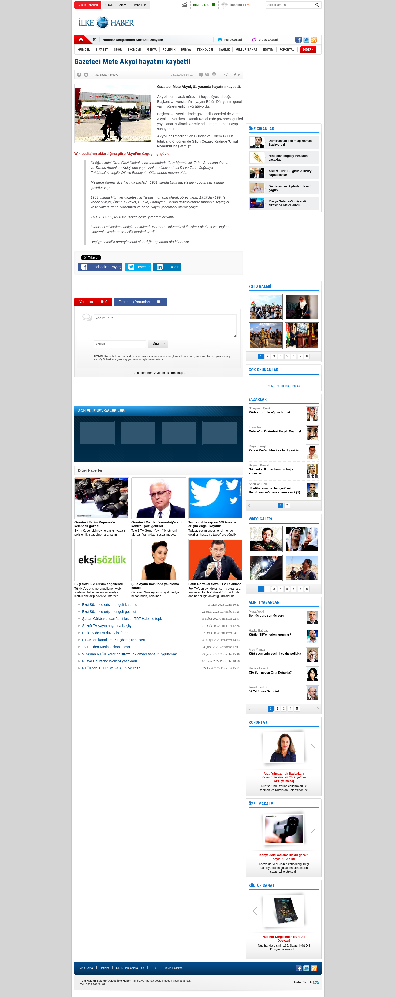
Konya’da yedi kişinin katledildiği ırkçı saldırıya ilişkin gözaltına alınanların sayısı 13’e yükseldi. (284, 863)
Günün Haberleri (88, 4)
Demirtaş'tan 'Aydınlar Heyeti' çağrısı (290, 188)
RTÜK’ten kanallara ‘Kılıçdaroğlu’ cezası (113, 640)
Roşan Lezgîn (276, 448)
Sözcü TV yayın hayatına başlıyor (108, 626)
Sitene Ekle (139, 4)
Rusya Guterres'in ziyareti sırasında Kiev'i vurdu (287, 203)
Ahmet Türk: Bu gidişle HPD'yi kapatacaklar (290, 173)
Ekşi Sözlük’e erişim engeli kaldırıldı (110, 604)
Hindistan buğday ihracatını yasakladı (288, 157)
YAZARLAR (258, 399)
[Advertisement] (347, 88)
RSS (154, 967)
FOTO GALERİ (260, 286)
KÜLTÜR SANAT (262, 885)
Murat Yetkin (276, 614)
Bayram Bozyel (276, 469)
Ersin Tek (276, 429)
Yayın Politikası (173, 967)
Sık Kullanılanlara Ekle (130, 967)
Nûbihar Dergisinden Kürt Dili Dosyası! (133, 40)
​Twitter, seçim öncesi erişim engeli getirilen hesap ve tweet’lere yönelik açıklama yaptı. (215, 528)
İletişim (104, 967)
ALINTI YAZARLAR (264, 602)
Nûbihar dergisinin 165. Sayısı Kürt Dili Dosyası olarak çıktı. (284, 943)
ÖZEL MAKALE (261, 803)
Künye (109, 4)
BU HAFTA (283, 386)
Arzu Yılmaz (276, 652)
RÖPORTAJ (258, 722)
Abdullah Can (276, 488)
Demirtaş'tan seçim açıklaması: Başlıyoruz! (291, 142)
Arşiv (122, 4)
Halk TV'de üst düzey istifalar (105, 633)
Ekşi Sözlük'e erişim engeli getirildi (109, 612)
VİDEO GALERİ (260, 519)
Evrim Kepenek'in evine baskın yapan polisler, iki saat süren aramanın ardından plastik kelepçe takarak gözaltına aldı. (101, 528)
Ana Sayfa (86, 967)
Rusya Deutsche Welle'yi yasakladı (109, 661)
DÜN (270, 386)
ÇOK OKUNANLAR (263, 369)
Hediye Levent (276, 671)
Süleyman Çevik (276, 410)
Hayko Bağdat (276, 633)
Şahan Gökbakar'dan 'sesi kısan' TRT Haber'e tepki (122, 619)
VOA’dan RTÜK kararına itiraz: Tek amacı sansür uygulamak (129, 654)
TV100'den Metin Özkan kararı (106, 647)
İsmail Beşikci (276, 689)
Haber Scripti (303, 982)
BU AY (296, 386)
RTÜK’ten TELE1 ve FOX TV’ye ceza (111, 668)
